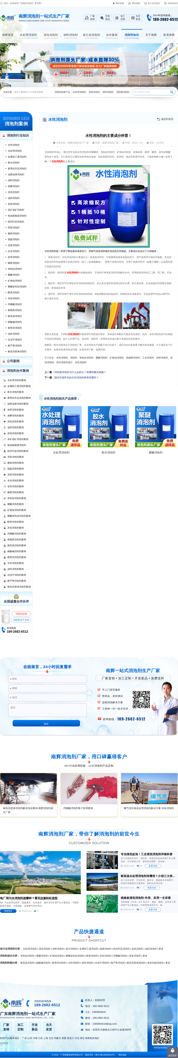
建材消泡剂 (13, 233)
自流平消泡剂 (15, 339)
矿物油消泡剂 (15, 280)
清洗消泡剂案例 (15, 421)
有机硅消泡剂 (15, 269)
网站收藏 (120, 3)
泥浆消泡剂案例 (15, 474)
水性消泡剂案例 (15, 563)
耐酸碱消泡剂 (15, 322)
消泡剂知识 (173, 3)
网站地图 (136, 3)
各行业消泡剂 (154, 3)
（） (104, 1055)
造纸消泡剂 (13, 204)
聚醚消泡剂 (13, 275)
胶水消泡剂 (13, 162)
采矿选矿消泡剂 (16, 210)
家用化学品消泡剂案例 (19, 398)
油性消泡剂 (13, 334)
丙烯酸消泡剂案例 (16, 533)
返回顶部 (172, 1055)
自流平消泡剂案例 (16, 575)
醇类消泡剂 (13, 292)
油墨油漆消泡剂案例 (17, 404)
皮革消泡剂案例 (15, 486)
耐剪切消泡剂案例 (16, 557)
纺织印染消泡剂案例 (17, 451)
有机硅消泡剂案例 (16, 498)
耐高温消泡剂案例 (16, 545)
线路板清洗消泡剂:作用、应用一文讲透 (146, 897)
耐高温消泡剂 (15, 316)
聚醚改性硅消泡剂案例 (19, 516)
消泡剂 (73, 357)
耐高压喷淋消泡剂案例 (19, 586)
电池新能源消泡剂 (17, 216)
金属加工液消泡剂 (17, 156)
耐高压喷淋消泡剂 (17, 351)
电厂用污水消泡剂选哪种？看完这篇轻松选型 (29, 898)
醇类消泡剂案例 (15, 522)
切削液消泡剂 (122, 92)
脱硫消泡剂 (13, 239)
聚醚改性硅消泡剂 (17, 286)
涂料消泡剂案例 (15, 409)
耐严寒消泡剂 (15, 345)
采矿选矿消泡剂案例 (17, 439)
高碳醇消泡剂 (133, 357)
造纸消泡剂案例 (15, 433)
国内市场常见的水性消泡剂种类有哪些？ (76, 377)
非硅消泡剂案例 (15, 527)
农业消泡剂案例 (15, 480)
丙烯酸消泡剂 (15, 304)
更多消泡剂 (135, 956)
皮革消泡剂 (13, 257)
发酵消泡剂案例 (15, 415)
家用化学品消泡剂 (17, 168)
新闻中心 (25, 92)
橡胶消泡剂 (13, 263)
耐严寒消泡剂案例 (16, 581)
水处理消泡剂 (79, 92)
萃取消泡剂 (13, 227)
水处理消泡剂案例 (16, 380)
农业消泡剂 (13, 251)
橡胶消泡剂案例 (15, 492)
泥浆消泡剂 (13, 245)
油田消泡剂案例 (15, 427)
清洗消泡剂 (94, 92)
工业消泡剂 (148, 357)
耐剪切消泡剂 (15, 328)
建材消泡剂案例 (15, 463)
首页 (16, 92)
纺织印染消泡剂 (16, 221)
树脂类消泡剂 (15, 310)
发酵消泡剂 (13, 186)
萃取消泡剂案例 (15, 457)
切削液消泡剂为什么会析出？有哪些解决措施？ (80, 372)
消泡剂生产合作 (21, 620)
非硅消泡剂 (13, 298)
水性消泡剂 (37, 92)
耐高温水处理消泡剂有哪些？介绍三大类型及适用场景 (148, 876)
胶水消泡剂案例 (15, 392)
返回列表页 (167, 119)
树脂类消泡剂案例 (16, 539)
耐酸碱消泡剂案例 (16, 551)
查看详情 (153, 866)
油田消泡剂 (13, 198)
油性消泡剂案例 (15, 569)
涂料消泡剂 (107, 92)
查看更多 (8, 911)
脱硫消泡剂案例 (15, 468)
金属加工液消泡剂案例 (19, 386)
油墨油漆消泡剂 (16, 174)
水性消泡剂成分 (64, 362)
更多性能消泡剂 (155, 963)
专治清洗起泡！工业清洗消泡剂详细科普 (147, 854)
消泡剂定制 (21, 614)
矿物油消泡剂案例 (16, 510)
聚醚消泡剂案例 (15, 504)
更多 (161, 949)
